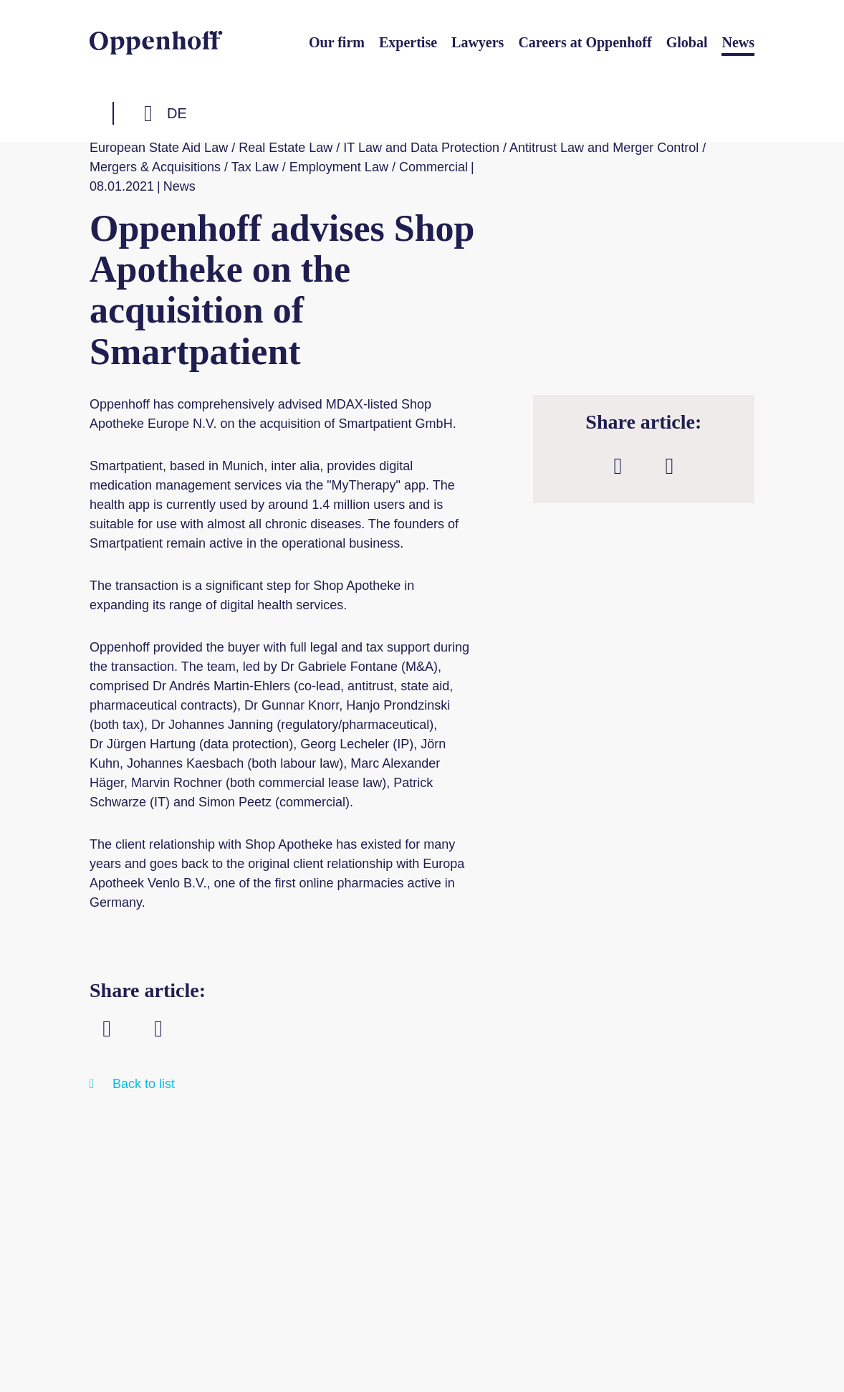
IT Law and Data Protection (421, 147)
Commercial (433, 167)
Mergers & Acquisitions (155, 167)
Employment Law (338, 167)
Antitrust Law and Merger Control (604, 147)
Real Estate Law (285, 147)
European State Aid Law (159, 147)
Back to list (143, 1084)
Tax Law (255, 167)
